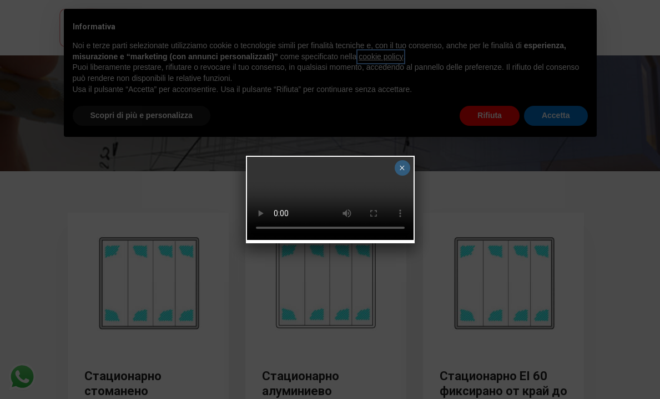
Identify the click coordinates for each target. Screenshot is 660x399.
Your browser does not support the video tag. (330, 198)
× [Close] (402, 168)
